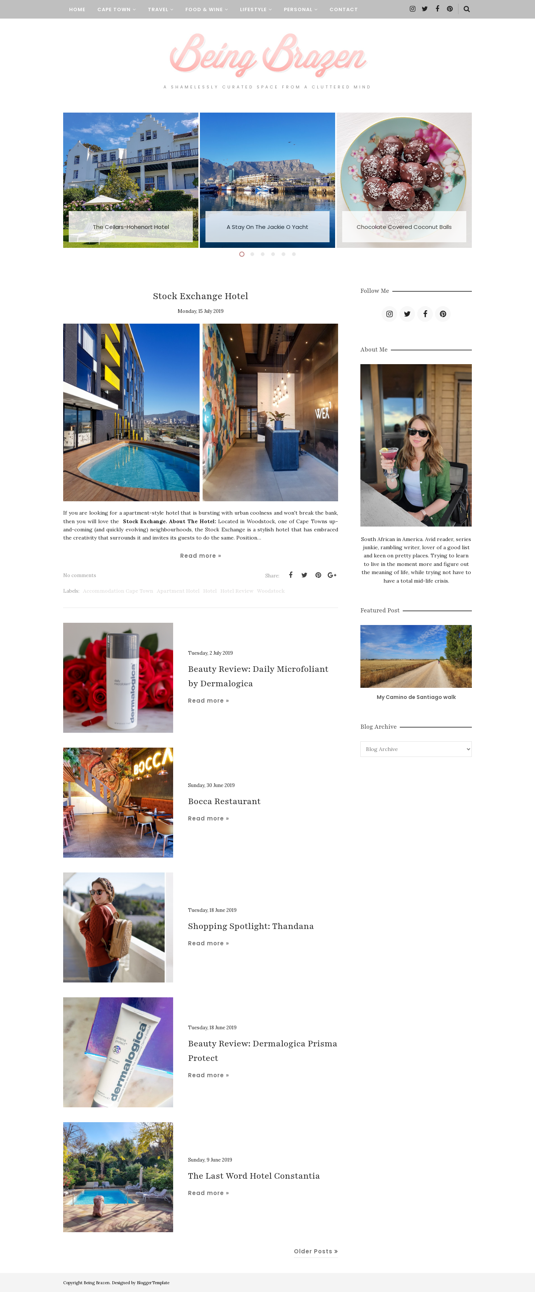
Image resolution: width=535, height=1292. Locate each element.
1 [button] (241, 254)
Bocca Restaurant (224, 801)
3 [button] (262, 254)
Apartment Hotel (178, 591)
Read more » (200, 556)
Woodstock (271, 591)
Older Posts (313, 1251)
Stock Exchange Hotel (201, 295)
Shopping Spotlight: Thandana (251, 926)
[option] (130, 180)
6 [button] (293, 254)
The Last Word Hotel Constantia (254, 1176)
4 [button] (273, 254)
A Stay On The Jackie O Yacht (267, 227)
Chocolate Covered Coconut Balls (404, 227)
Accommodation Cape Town (118, 591)
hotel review (237, 591)
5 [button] (283, 254)
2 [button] (252, 254)
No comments (79, 575)
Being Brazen (97, 1282)
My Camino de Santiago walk (416, 697)
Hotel (210, 591)
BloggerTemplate (153, 1282)
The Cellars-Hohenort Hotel (131, 227)
